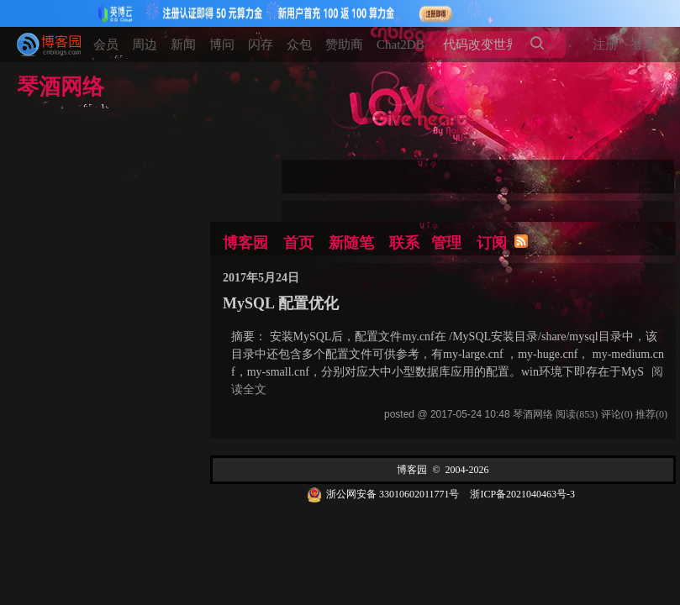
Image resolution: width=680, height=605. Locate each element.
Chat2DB (400, 44)
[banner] (42, 44)
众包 (299, 44)
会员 (106, 44)
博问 (222, 44)
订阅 (492, 242)
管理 (446, 242)
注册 (605, 44)
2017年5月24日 (261, 277)
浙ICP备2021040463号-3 (522, 494)
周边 (144, 44)
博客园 (245, 242)
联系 (404, 242)
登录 (643, 44)
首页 (298, 242)
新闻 (183, 44)
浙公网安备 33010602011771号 (383, 494)
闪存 (260, 44)
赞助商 (344, 44)
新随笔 (351, 242)
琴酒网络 (60, 88)
